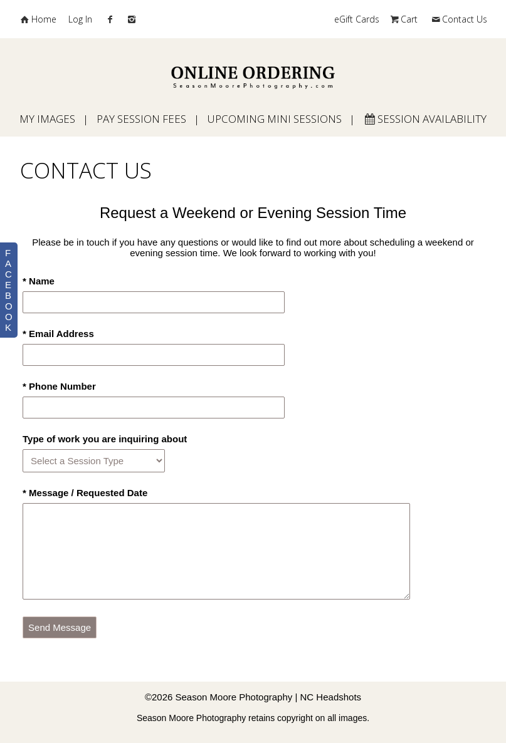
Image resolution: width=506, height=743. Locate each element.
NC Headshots (331, 697)
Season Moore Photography (234, 697)
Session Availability (425, 119)
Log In (80, 19)
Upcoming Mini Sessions (275, 119)
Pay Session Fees (141, 119)
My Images (47, 119)
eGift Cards (356, 19)
